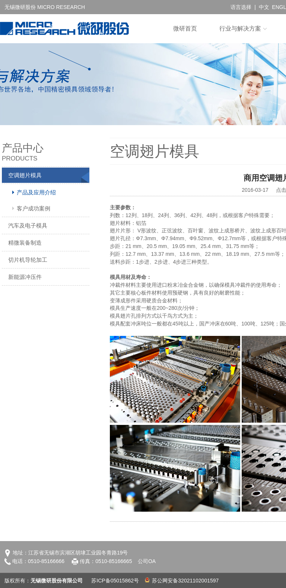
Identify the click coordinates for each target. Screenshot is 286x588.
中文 (264, 7)
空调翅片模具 (25, 175)
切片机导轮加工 (27, 260)
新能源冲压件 (25, 277)
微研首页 (185, 28)
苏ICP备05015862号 (115, 581)
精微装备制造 (25, 242)
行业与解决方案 (240, 28)
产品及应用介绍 (36, 192)
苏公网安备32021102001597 (182, 581)
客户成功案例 (33, 208)
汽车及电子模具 (27, 225)
